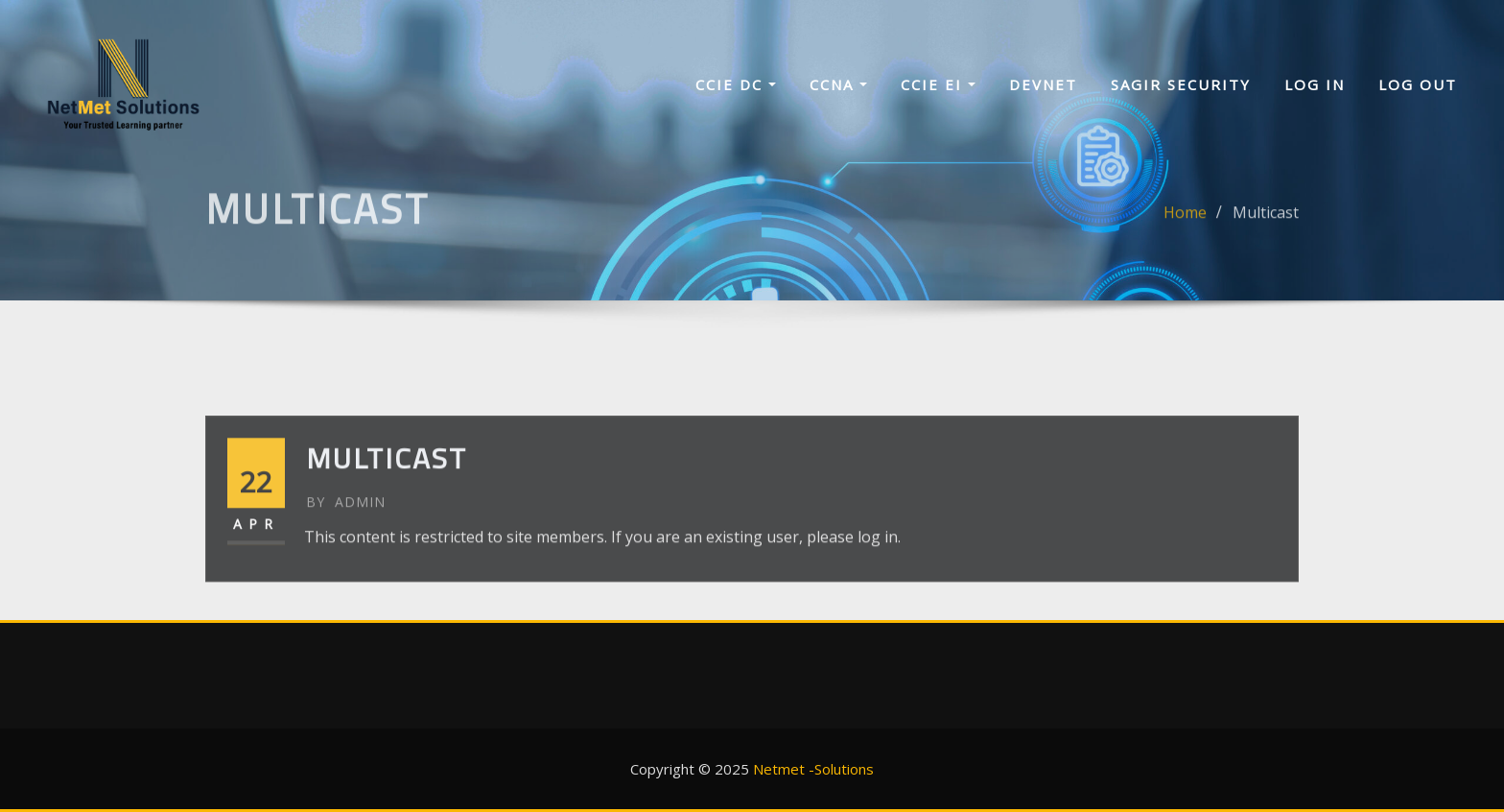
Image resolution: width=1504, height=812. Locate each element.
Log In (1314, 84)
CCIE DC (735, 84)
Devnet (1043, 84)
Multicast (1266, 221)
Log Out (1417, 84)
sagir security (1181, 84)
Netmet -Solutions (813, 768)
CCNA (838, 84)
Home (1185, 221)
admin (346, 529)
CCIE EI (938, 84)
